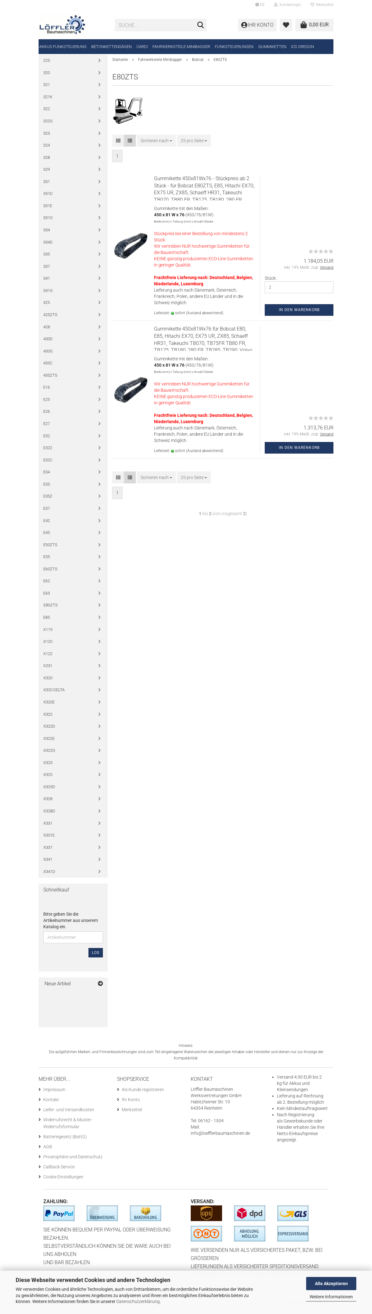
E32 (46, 440)
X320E (49, 706)
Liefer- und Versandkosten (68, 1114)
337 (46, 270)
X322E (49, 742)
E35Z (47, 500)
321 (46, 89)
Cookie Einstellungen (63, 1181)
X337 (47, 851)
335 (46, 258)
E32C (47, 464)
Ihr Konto (131, 1104)
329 (46, 173)
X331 (47, 827)
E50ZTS (50, 549)
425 (46, 306)
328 (46, 161)
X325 (47, 779)
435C (47, 367)
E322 (47, 452)
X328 (47, 803)
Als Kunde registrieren (143, 1093)
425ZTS (50, 319)
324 (46, 149)
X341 (47, 863)
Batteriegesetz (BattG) (65, 1141)
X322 (47, 718)
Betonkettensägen (111, 46)
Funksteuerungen (234, 46)
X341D (49, 876)
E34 (46, 476)
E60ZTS (50, 573)
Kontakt (51, 1104)
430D (48, 343)
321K (47, 101)
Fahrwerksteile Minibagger (181, 46)
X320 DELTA (54, 694)
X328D (49, 815)
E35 (46, 488)
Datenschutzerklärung (138, 1301)
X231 (47, 670)
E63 (46, 597)
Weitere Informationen (331, 1296)
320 (46, 77)
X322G (49, 754)
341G (48, 295)
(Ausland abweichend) (204, 317)
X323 (47, 767)
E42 (46, 524)
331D (48, 198)
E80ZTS (51, 609)
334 (46, 234)
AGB (47, 1151)
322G (48, 125)
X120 (47, 646)
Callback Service (59, 1171)
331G (48, 222)
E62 (46, 585)
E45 (46, 537)
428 (46, 331)
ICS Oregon (302, 46)
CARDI (142, 46)
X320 (47, 682)
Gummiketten (272, 46)
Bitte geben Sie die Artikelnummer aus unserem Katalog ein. (70, 925)
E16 (46, 391)
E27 (46, 428)
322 (46, 113)
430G (48, 355)
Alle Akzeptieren (331, 1283)
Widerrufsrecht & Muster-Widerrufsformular (67, 1128)
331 (46, 186)
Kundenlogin (287, 5)
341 (46, 282)
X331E (49, 839)
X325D (49, 791)
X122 (47, 658)
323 (46, 137)
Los (95, 957)
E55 (46, 561)
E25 (46, 403)
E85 (46, 621)
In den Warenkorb (299, 314)
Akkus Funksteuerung (63, 46)
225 (46, 64)
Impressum (54, 1093)
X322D (49, 730)
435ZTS (50, 379)
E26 (46, 415)
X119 (47, 633)
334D (48, 246)
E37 (46, 512)
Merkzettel (322, 5)
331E (47, 210)
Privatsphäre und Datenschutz (73, 1161)
